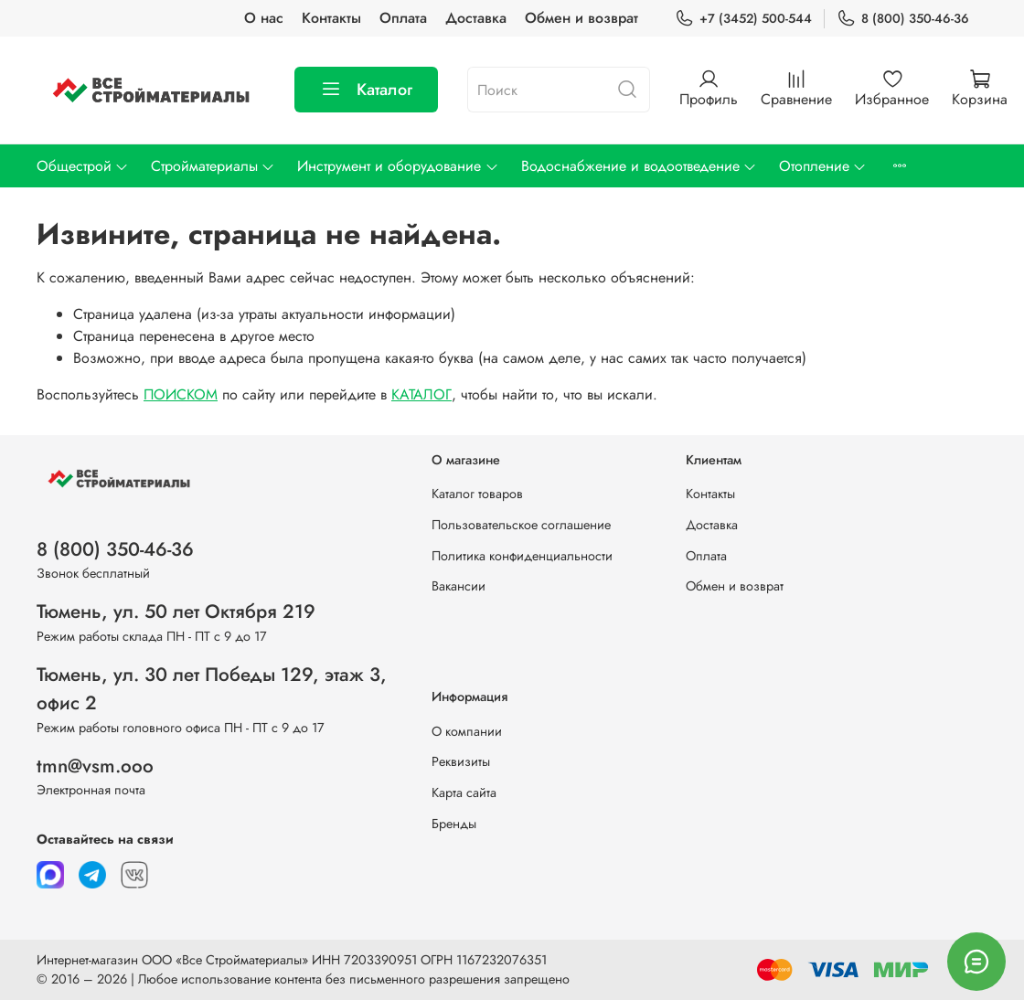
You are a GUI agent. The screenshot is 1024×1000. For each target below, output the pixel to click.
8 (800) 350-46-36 (903, 18)
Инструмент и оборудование (397, 165)
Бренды (454, 823)
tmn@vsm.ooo (95, 766)
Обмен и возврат (581, 17)
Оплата (403, 17)
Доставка (476, 17)
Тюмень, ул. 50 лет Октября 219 (176, 611)
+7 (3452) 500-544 (743, 18)
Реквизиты (461, 761)
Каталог (366, 89)
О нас (263, 17)
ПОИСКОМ (181, 394)
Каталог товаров (477, 493)
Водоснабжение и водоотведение (639, 165)
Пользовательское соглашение (521, 525)
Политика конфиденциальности (522, 556)
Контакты (331, 17)
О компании (467, 731)
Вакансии (458, 586)
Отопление (823, 165)
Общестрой (83, 165)
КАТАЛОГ (421, 394)
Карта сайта (464, 792)
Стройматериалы (213, 165)
